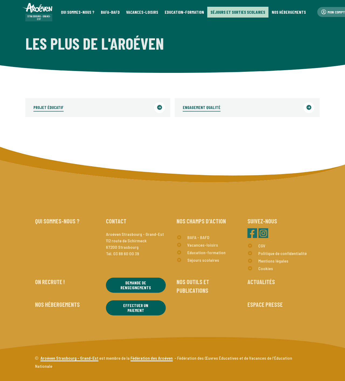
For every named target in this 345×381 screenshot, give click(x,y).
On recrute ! (50, 281)
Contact (116, 220)
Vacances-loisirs (202, 244)
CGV (261, 245)
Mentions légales (273, 260)
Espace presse (265, 304)
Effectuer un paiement (135, 308)
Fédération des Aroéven (151, 357)
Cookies (265, 268)
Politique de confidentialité (282, 253)
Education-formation (206, 252)
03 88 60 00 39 (126, 253)
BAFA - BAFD (198, 237)
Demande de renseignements (135, 285)
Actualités (261, 281)
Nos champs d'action (201, 220)
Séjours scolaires (203, 260)
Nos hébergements (57, 304)
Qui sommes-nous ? (57, 220)
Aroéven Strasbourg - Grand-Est (69, 357)
